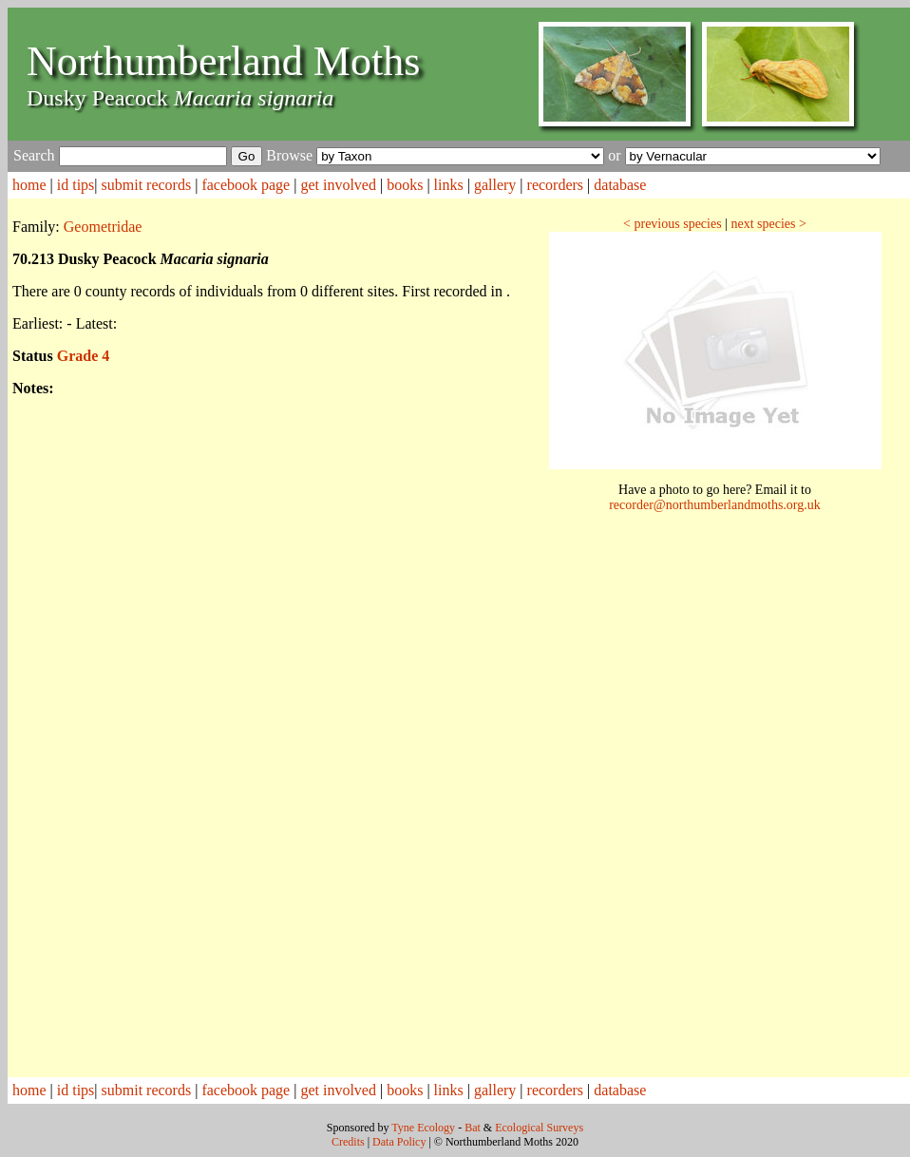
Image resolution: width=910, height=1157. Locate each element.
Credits (348, 1141)
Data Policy (399, 1141)
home (29, 185)
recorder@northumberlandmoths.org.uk (715, 505)
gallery (495, 185)
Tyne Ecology (423, 1127)
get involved (338, 185)
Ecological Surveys (539, 1127)
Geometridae (103, 226)
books (405, 185)
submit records (147, 185)
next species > (768, 224)
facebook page (245, 185)
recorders (555, 185)
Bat (472, 1127)
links (449, 185)
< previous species (672, 224)
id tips (76, 185)
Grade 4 (83, 356)
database (620, 185)
